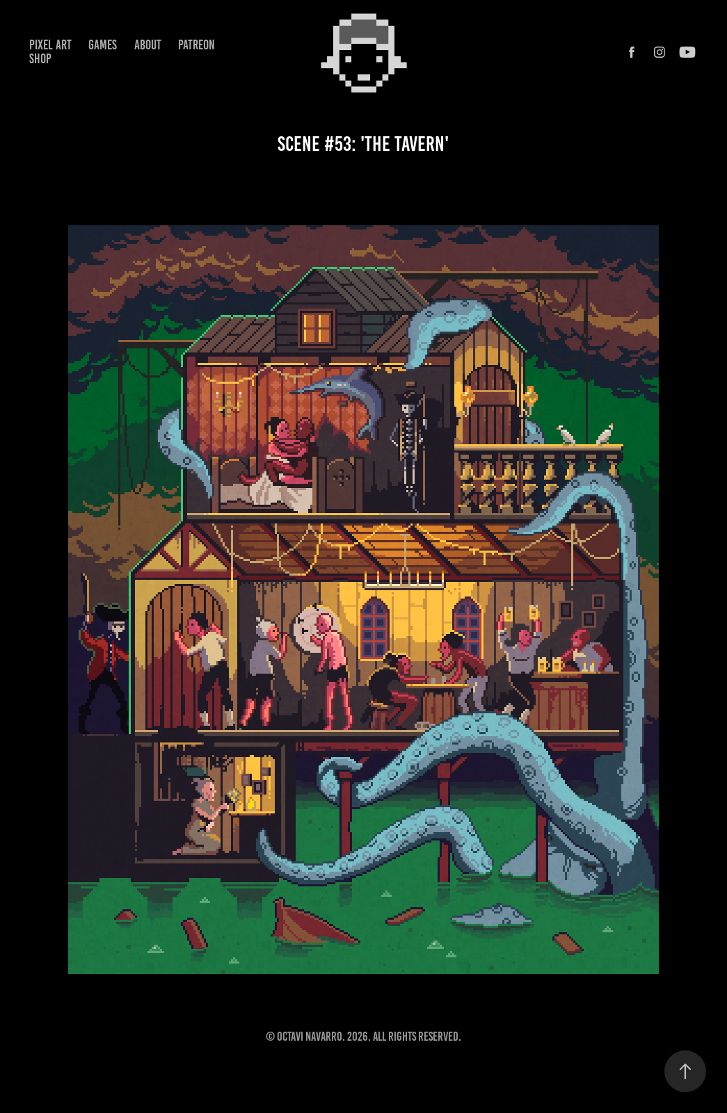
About (147, 45)
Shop (40, 58)
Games (102, 45)
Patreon (196, 45)
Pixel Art (50, 45)
